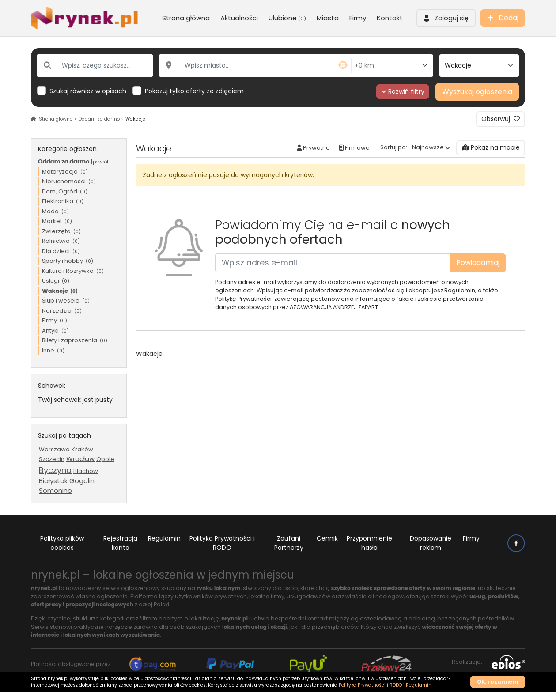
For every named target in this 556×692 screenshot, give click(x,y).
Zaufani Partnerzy (288, 543)
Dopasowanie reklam (430, 543)
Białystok (53, 480)
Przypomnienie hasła (369, 543)
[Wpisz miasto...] (255, 65)
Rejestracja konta (120, 543)
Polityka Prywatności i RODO (222, 543)
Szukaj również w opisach (87, 91)
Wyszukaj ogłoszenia (477, 92)
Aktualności (239, 18)
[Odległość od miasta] (392, 65)
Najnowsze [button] (428, 147)
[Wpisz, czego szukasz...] (95, 65)
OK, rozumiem (497, 681)
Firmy (357, 18)
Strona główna (186, 18)
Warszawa (54, 449)
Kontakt (390, 18)
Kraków (82, 449)
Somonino (55, 490)
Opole (105, 459)
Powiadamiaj (477, 262)
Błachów (85, 471)
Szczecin (51, 459)
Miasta (328, 18)
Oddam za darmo (99, 119)
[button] (446, 18)
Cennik (327, 538)
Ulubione (287, 18)
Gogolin (82, 480)
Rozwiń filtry (403, 91)
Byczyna (55, 470)
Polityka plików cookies (62, 543)
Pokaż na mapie (491, 147)
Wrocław (80, 458)
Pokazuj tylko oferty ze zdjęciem (194, 91)
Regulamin (164, 538)
